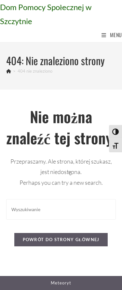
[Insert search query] (61, 209)
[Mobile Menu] (112, 35)
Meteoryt (61, 282)
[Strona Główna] (8, 71)
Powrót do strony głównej (61, 239)
